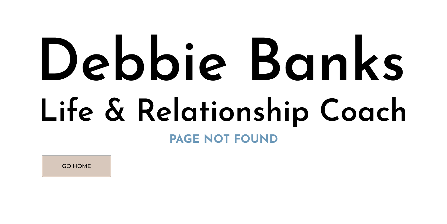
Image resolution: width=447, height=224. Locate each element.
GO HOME (76, 166)
